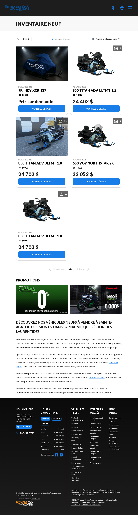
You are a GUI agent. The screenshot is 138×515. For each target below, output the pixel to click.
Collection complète (75, 479)
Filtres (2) (23, 39)
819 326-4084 (25, 432)
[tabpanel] (52, 439)
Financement (95, 463)
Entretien (112, 437)
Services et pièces (113, 433)
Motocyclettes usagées (95, 452)
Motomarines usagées (95, 432)
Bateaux (74, 427)
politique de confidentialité (81, 502)
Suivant (83, 269)
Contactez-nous (97, 377)
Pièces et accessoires (113, 442)
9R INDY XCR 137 (32, 90)
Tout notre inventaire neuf (77, 419)
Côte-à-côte (76, 444)
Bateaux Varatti (77, 431)
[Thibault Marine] (17, 8)
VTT (73, 441)
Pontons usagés (96, 424)
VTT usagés (94, 442)
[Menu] (130, 8)
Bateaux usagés (96, 427)
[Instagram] (61, 455)
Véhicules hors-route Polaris (77, 467)
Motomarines (76, 434)
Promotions (113, 428)
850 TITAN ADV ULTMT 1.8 (40, 163)
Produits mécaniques (76, 458)
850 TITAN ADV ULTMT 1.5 (94, 90)
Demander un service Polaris (114, 448)
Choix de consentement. (91, 504)
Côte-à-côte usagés (94, 447)
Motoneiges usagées (94, 437)
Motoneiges (76, 437)
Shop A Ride (35, 499)
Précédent (56, 269)
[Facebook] (56, 455)
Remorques (76, 463)
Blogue (111, 421)
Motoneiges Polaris (76, 473)
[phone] (114, 8)
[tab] (45, 419)
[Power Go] (41, 503)
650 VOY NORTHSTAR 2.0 (93, 163)
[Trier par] (106, 39)
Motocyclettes (77, 448)
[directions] (122, 8)
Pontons (74, 424)
